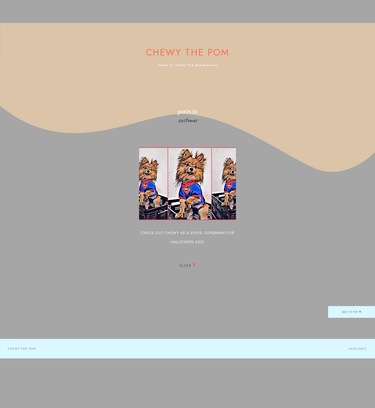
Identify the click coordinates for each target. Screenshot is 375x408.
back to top (351, 312)
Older (187, 265)
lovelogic (357, 349)
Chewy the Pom (187, 52)
